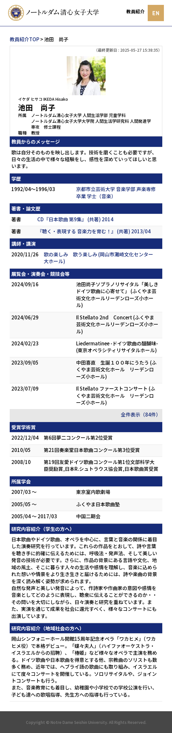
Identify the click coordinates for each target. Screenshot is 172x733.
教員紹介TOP (24, 39)
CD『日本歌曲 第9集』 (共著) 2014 (75, 219)
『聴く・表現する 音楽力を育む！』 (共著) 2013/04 (94, 231)
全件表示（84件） (141, 414)
